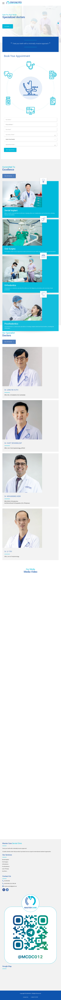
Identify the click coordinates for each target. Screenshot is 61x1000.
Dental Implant (5, 859)
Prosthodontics (6, 866)
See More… (5, 871)
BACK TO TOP (35, 997)
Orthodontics (5, 864)
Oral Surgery (5, 862)
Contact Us (25, 997)
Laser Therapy (5, 868)
